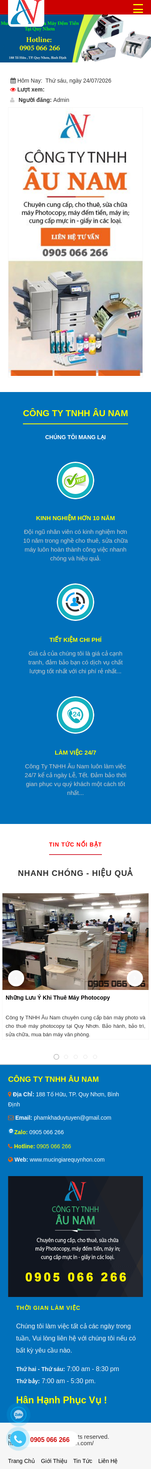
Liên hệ (108, 1461)
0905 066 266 (46, 1132)
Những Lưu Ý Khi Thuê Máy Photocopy (58, 997)
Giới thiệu (54, 1461)
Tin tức (82, 1461)
